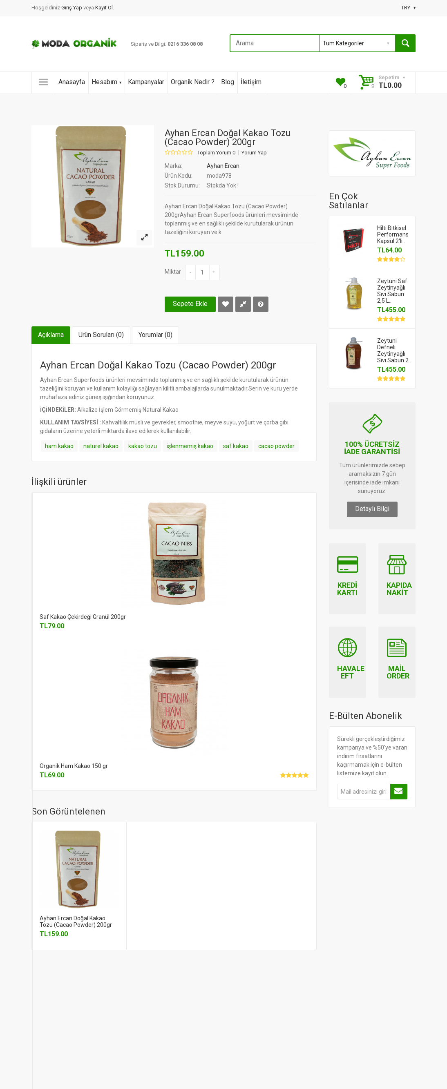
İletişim (251, 82)
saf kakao (235, 446)
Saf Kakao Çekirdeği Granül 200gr (83, 617)
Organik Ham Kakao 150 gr (74, 766)
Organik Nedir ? (193, 82)
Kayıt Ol (104, 7)
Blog (227, 82)
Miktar (173, 271)
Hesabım (106, 82)
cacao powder (276, 446)
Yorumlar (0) (155, 335)
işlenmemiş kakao (190, 446)
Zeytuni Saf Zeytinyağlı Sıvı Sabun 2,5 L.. (392, 291)
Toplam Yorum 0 (216, 152)
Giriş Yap (72, 7)
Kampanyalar (146, 82)
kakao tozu (142, 446)
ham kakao (59, 446)
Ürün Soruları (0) (101, 335)
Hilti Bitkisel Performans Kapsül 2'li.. (393, 234)
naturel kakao (100, 446)
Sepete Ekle (190, 304)
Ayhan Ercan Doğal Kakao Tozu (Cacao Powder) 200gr (76, 921)
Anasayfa (71, 82)
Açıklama (51, 335)
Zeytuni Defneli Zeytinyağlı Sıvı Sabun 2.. (394, 350)
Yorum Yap (254, 152)
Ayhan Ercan (223, 166)
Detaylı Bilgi (372, 509)
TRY (408, 7)
